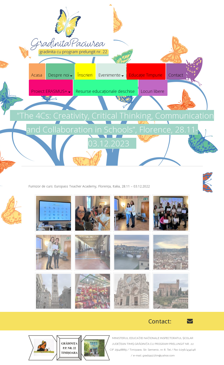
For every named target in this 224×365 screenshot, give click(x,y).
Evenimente (109, 75)
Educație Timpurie (145, 75)
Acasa (36, 75)
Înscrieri (84, 75)
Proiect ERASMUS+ (49, 91)
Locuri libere (152, 91)
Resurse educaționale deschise (105, 91)
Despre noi (58, 75)
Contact (175, 75)
